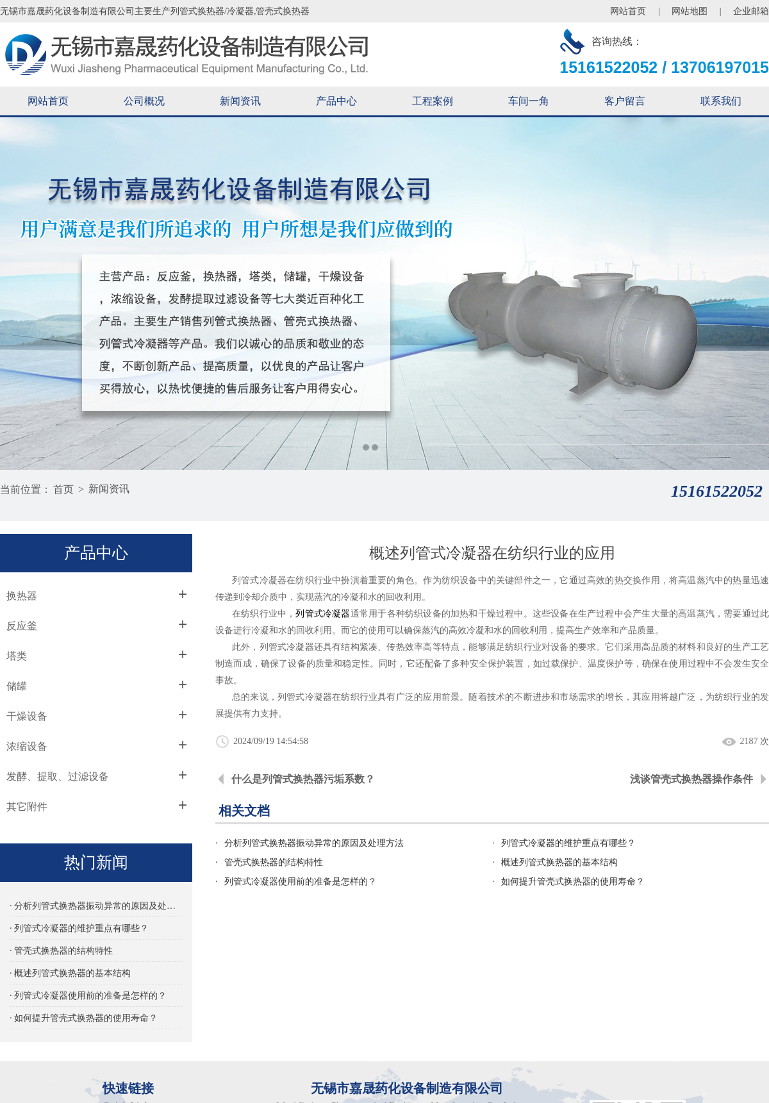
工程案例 (432, 100)
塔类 (18, 655)
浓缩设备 (28, 745)
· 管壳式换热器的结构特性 (61, 950)
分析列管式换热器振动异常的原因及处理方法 (308, 842)
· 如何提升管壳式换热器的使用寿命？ (84, 1017)
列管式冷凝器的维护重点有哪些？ (565, 842)
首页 (63, 488)
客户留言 (624, 100)
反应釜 (23, 625)
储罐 (18, 685)
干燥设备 (28, 715)
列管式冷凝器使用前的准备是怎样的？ (295, 881)
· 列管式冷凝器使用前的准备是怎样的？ (88, 995)
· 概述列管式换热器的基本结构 (70, 972)
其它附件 (28, 805)
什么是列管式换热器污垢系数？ (298, 778)
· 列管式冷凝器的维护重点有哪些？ (79, 928)
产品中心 (336, 100)
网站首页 (628, 11)
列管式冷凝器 (317, 613)
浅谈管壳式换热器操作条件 (691, 778)
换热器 (23, 595)
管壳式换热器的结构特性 (268, 862)
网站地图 (689, 11)
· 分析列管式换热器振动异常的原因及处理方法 (102, 905)
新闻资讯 (240, 100)
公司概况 (144, 100)
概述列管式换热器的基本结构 (556, 862)
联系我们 (720, 100)
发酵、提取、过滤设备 (59, 775)
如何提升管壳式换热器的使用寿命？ (569, 881)
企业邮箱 (751, 11)
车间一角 (528, 100)
